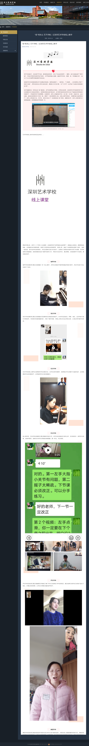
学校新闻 (14, 26)
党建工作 (52, 2)
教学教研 (78, 2)
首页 (41, 2)
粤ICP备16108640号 (44, 744)
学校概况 (46, 2)
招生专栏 (72, 2)
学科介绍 (65, 2)
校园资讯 (59, 2)
